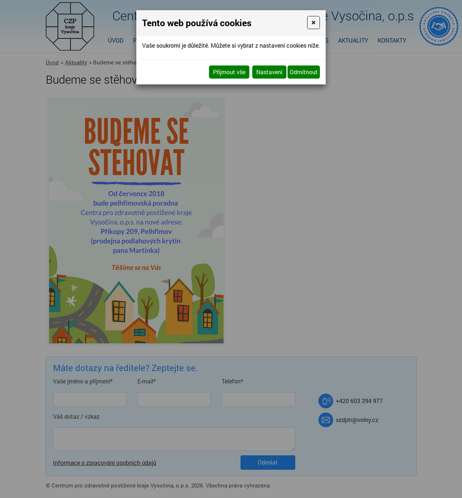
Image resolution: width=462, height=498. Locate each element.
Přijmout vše (229, 72)
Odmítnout (304, 72)
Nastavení (269, 72)
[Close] (313, 22)
